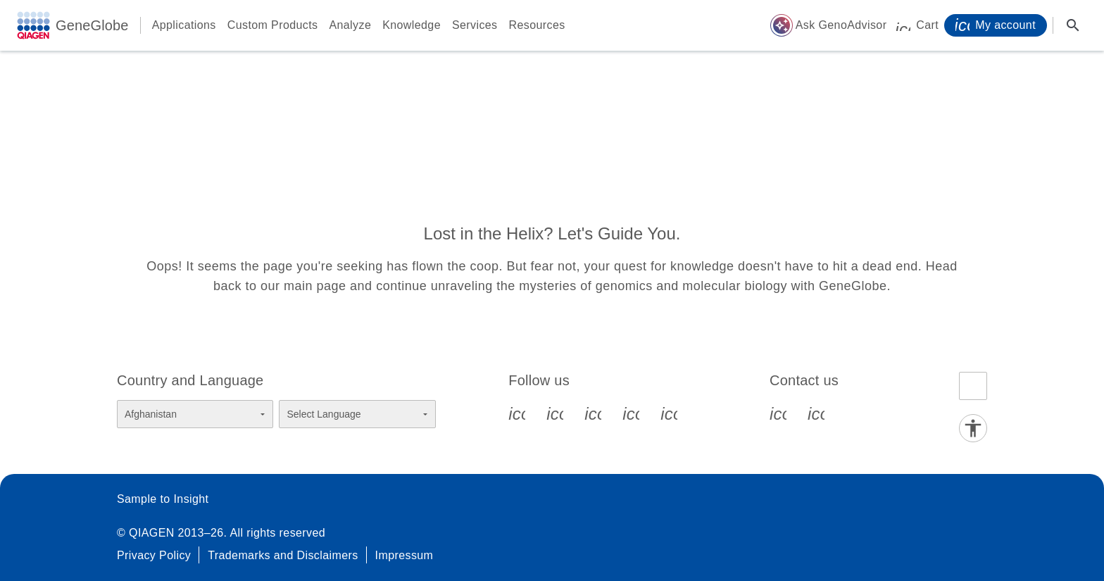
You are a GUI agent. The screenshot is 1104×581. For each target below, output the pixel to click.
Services (475, 25)
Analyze (350, 25)
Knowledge (411, 25)
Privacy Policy (154, 555)
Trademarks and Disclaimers (283, 555)
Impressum (404, 555)
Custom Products (272, 25)
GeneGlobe (92, 25)
